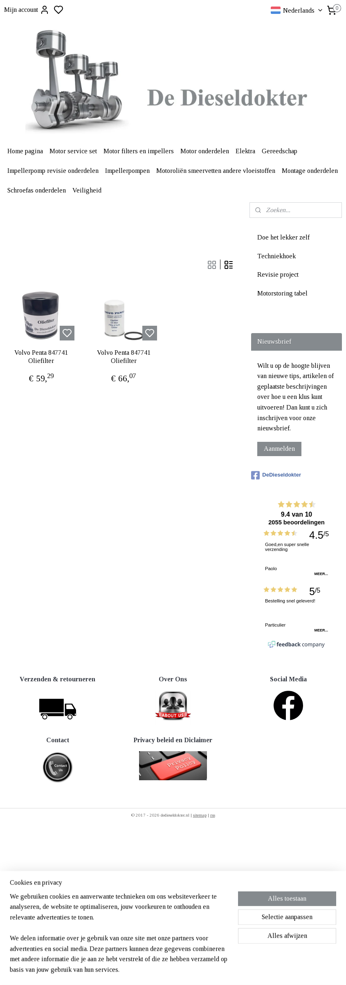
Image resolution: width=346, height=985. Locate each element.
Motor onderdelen (204, 151)
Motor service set (73, 151)
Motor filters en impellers (138, 151)
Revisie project (278, 274)
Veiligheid (86, 190)
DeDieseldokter (276, 475)
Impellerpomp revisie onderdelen (53, 170)
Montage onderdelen (310, 170)
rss (212, 815)
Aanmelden (279, 448)
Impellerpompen (127, 170)
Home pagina (25, 151)
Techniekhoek (276, 256)
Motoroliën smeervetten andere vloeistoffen (215, 170)
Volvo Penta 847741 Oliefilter (41, 356)
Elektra (245, 151)
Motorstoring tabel (282, 293)
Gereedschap (279, 151)
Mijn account (26, 10)
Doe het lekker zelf (283, 237)
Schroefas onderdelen (36, 190)
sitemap (200, 815)
